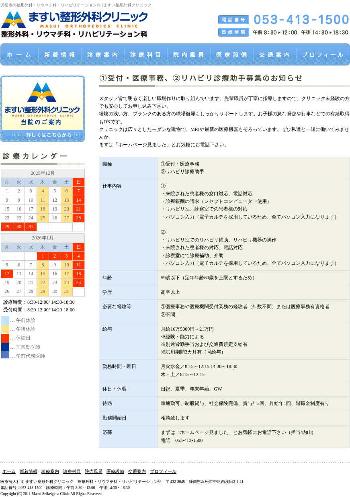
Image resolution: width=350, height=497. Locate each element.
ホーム (9, 471)
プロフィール (163, 471)
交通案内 (137, 471)
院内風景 (93, 471)
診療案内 (50, 471)
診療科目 (72, 471)
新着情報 (28, 471)
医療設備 (115, 471)
